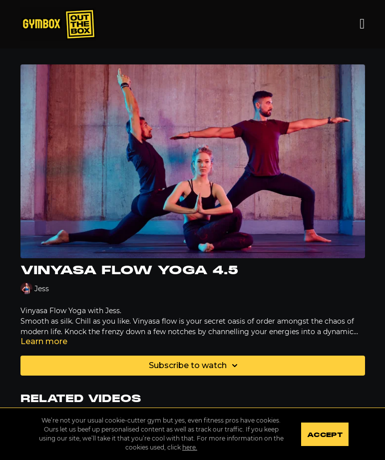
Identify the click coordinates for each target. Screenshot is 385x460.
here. (189, 447)
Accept (325, 435)
